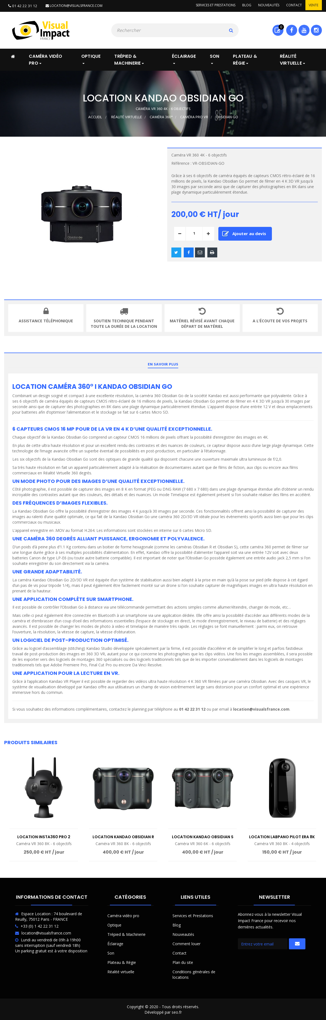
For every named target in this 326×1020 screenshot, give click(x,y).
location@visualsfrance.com (70, 5)
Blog (242, 5)
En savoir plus (163, 364)
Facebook (291, 29)
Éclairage (115, 943)
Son (110, 952)
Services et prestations (209, 5)
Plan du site (182, 961)
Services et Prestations (192, 915)
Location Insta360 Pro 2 (43, 836)
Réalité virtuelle (120, 971)
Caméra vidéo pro (123, 915)
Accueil (95, 117)
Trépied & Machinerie (126, 933)
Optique (114, 924)
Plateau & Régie (121, 961)
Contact (292, 5)
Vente (313, 5)
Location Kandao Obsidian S (202, 836)
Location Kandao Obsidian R (123, 836)
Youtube (304, 29)
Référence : (181, 162)
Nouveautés (265, 5)
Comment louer (186, 943)
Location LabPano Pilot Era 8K (282, 836)
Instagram (316, 29)
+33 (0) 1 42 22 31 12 (39, 925)
